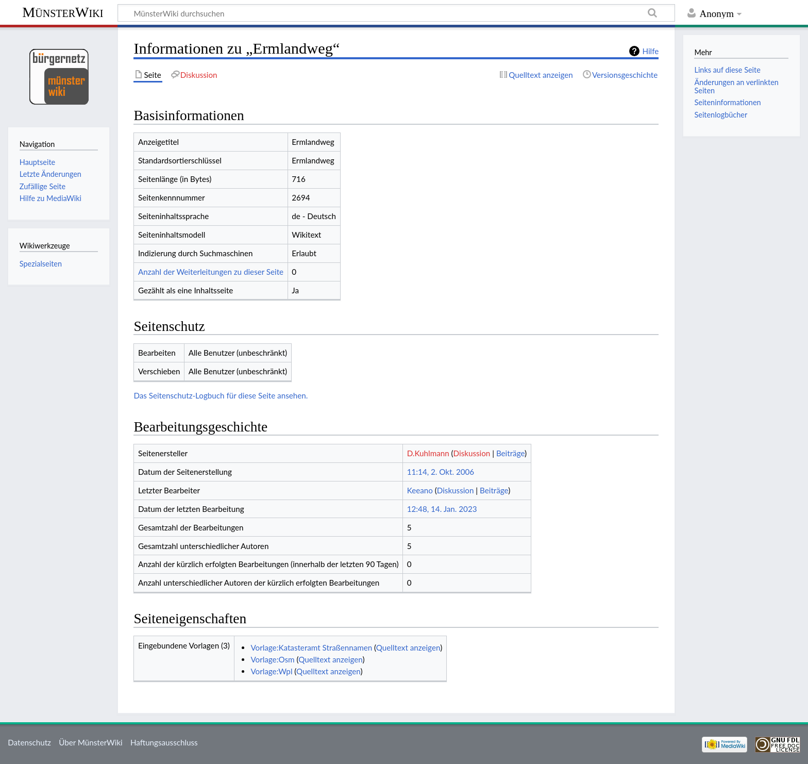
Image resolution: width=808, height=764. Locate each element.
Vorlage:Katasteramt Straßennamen (311, 647)
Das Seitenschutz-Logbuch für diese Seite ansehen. (220, 395)
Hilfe (650, 51)
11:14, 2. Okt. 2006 (441, 471)
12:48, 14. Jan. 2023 (442, 508)
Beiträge (510, 453)
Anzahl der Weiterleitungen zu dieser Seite (210, 271)
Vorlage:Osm (272, 659)
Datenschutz (29, 742)
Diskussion (472, 453)
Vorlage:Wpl (271, 671)
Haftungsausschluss (164, 742)
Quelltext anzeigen (408, 647)
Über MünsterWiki (91, 742)
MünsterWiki (62, 12)
